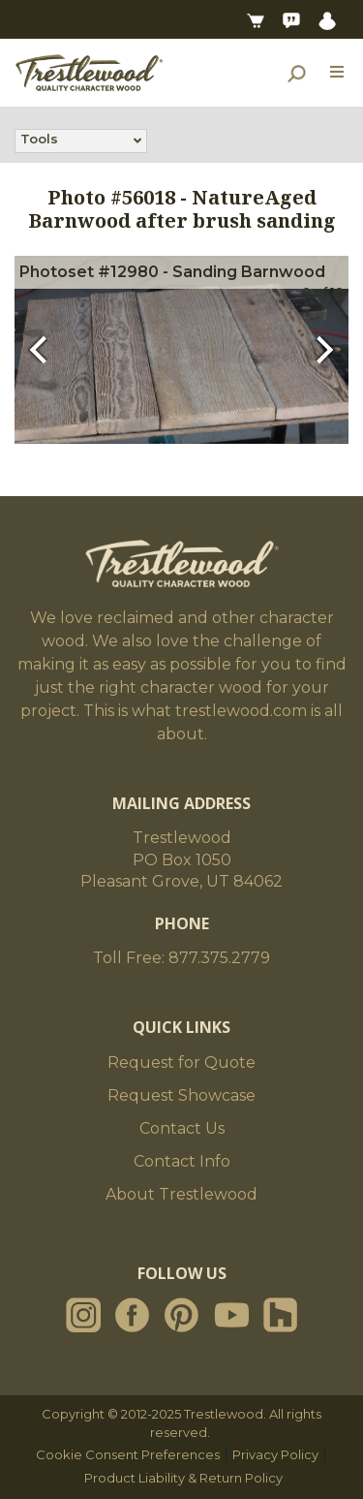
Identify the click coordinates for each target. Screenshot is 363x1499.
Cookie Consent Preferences (128, 1454)
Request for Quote (181, 1062)
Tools (39, 140)
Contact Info (182, 1161)
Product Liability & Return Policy (183, 1477)
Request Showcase (181, 1095)
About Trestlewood (181, 1194)
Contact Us (182, 1128)
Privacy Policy (275, 1454)
